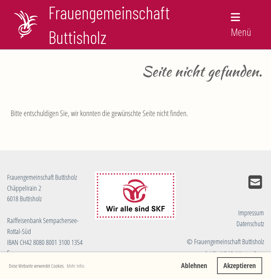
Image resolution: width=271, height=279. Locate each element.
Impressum (251, 212)
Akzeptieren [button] (239, 265)
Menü (241, 25)
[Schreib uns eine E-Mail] (255, 181)
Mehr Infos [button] (75, 265)
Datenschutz (250, 223)
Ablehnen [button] (194, 265)
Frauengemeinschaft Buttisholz (109, 24)
